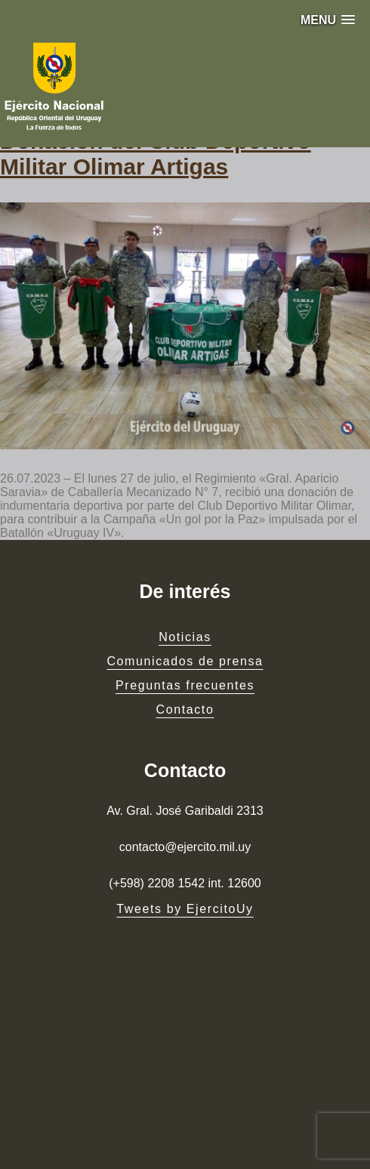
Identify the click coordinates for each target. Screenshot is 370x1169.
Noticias (185, 637)
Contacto (185, 709)
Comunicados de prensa (184, 661)
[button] (327, 20)
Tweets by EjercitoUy (184, 908)
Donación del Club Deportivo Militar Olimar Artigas (155, 153)
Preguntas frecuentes (185, 685)
